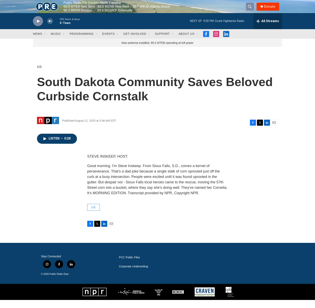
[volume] (50, 29)
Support (162, 41)
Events (108, 41)
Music (56, 41)
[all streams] (267, 29)
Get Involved (134, 41)
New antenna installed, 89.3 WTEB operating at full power (158, 50)
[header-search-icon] (252, 11)
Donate (272, 10)
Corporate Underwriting (133, 274)
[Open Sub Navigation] (45, 41)
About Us (186, 41)
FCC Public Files (129, 265)
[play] (38, 29)
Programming (82, 41)
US (39, 75)
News (37, 41)
